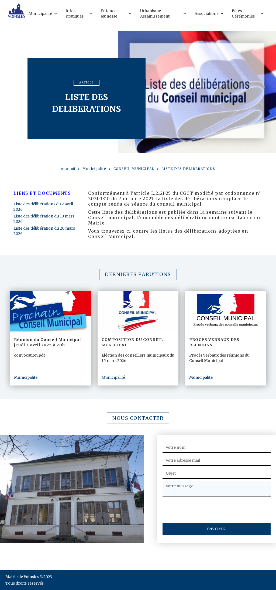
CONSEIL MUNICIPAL (133, 169)
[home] (16, 11)
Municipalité (94, 169)
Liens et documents (42, 193)
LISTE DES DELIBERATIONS (188, 169)
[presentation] (203, 510)
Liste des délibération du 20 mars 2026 (44, 231)
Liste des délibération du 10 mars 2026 (43, 219)
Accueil (68, 168)
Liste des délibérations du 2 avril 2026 (43, 207)
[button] (44, 13)
